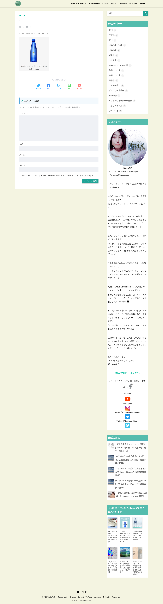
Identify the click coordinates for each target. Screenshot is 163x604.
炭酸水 (113, 55)
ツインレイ (115, 111)
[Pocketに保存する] (79, 87)
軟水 (112, 30)
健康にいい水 (116, 76)
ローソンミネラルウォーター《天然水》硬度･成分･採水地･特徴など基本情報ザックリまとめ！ (137, 569)
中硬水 (113, 35)
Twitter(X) (143, 3)
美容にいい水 (116, 70)
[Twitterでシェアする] (38, 87)
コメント (23, 114)
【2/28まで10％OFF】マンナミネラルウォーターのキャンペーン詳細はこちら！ (125, 538)
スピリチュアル (117, 106)
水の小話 (114, 50)
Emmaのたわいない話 (120, 65)
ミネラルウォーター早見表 (122, 101)
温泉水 (113, 81)
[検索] (145, 13)
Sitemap (105, 3)
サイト (22, 165)
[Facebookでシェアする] (49, 87)
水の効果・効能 (117, 45)
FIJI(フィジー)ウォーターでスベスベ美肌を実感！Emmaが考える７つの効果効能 (112, 568)
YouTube (123, 3)
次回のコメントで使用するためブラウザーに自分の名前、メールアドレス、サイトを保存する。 (58, 176)
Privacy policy (94, 3)
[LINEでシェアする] (69, 87)
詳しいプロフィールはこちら (127, 374)
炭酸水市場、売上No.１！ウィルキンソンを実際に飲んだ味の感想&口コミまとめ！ (112, 538)
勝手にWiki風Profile (78, 3)
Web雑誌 (114, 96)
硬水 (112, 40)
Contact (114, 3)
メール (22, 155)
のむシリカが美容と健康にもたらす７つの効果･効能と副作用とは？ (137, 537)
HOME (82, 593)
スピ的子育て (116, 86)
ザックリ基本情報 (118, 91)
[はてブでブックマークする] (59, 87)
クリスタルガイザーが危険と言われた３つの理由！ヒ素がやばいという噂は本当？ (125, 568)
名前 (21, 144)
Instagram (133, 3)
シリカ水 (114, 60)
